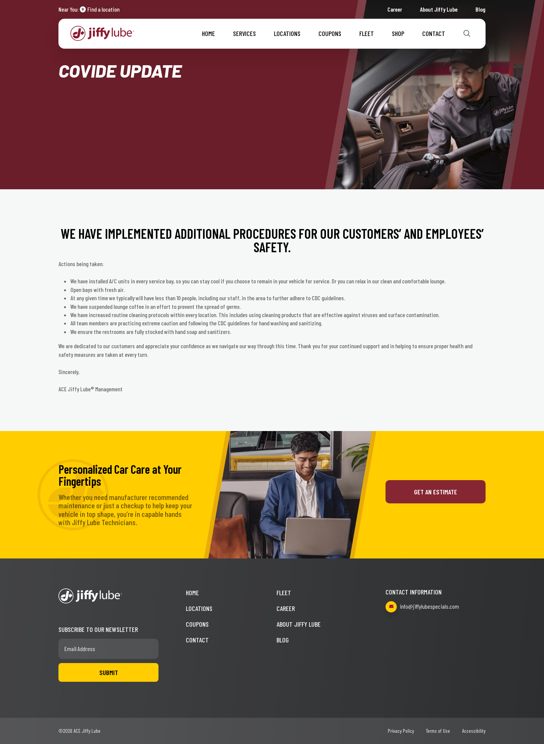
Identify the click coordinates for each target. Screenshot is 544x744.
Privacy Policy (401, 731)
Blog (480, 9)
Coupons (329, 33)
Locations (287, 33)
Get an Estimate (435, 492)
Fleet (366, 33)
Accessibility (474, 731)
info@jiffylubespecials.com (422, 606)
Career (394, 9)
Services (244, 33)
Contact (433, 33)
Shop (398, 33)
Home (208, 33)
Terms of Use (438, 731)
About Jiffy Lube (438, 9)
